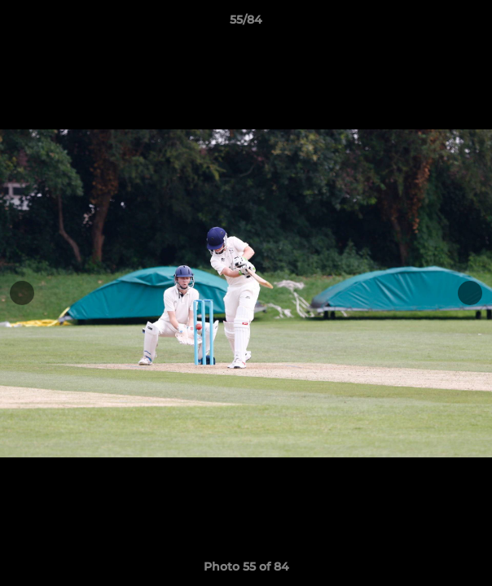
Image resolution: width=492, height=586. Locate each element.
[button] (472, 23)
